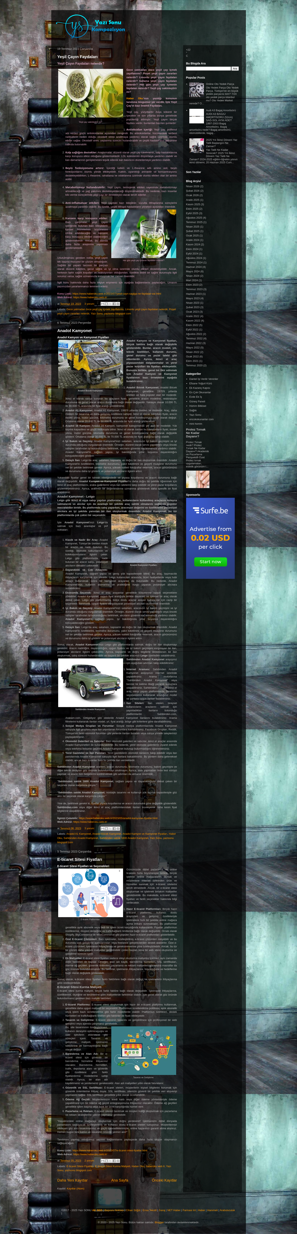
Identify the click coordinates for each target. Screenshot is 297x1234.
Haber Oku (135, 98)
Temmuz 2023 (194, 289)
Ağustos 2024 (194, 258)
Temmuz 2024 (194, 262)
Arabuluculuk (227, 1210)
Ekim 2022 (192, 325)
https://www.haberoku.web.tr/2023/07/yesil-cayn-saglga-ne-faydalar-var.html (117, 293)
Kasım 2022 (193, 320)
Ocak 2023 (192, 311)
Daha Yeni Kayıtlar (72, 1180)
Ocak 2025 (192, 235)
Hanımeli (212, 1210)
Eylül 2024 (192, 253)
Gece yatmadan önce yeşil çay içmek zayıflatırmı (95, 309)
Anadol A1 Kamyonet (78, 833)
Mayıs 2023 (193, 298)
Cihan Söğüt (133, 1210)
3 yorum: (90, 303)
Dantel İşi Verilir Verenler (203, 378)
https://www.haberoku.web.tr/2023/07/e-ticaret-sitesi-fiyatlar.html (110, 1150)
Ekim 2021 (192, 360)
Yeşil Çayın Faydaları (77, 56)
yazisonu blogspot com (117, 313)
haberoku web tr (155, 1166)
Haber (201, 1210)
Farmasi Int (189, 1210)
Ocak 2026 (192, 195)
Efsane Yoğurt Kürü (200, 383)
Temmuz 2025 (194, 222)
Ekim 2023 (192, 284)
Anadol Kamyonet (74, 330)
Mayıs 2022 (193, 347)
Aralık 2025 (192, 199)
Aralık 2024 (192, 239)
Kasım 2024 (193, 244)
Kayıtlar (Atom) (75, 1188)
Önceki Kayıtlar (164, 1180)
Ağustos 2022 (194, 333)
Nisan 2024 (192, 275)
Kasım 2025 (193, 204)
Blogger (159, 1222)
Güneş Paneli (197, 401)
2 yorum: (90, 1160)
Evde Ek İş (195, 396)
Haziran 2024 (194, 266)
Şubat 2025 (193, 231)
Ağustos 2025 (194, 217)
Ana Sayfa (119, 1180)
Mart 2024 (192, 280)
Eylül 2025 (192, 213)
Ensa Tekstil (150, 1210)
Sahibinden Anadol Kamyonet (81, 838)
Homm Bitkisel (197, 405)
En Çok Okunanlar (200, 392)
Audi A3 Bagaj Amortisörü (221, 110)
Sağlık (193, 410)
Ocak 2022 (192, 356)
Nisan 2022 (192, 352)
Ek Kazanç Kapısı (199, 387)
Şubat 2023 (193, 307)
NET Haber (173, 1210)
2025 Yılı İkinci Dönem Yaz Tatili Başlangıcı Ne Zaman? (221, 143)
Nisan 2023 (192, 302)
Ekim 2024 (192, 249)
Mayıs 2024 (193, 271)
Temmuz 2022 (194, 338)
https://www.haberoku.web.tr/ (90, 297)
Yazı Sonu (97, 313)
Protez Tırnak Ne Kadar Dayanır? (196, 433)
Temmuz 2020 (194, 365)
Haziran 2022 (194, 343)
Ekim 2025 (192, 208)
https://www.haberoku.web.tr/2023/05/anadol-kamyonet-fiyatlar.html (118, 818)
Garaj (162, 1210)
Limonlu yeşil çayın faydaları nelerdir (146, 309)
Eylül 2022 (192, 329)
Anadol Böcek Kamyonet (106, 833)
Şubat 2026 (193, 190)
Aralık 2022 (192, 316)
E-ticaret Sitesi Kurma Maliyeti (112, 1166)
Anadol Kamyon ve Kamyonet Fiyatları (144, 833)
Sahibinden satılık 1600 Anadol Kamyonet (124, 838)
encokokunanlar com (201, 419)
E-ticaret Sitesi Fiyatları (79, 859)
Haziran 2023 (194, 293)
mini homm (195, 423)
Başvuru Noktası (114, 1210)
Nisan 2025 (192, 226)
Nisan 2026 (192, 186)
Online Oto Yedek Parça (220, 83)
